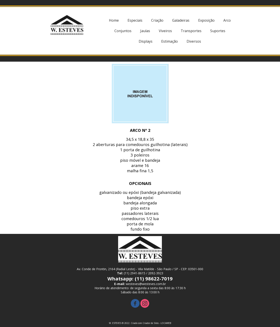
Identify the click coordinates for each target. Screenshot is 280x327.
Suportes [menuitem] (217, 30)
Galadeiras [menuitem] (180, 20)
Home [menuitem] (114, 20)
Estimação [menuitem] (169, 41)
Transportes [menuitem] (191, 30)
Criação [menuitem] (157, 20)
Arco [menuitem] (227, 20)
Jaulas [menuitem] (145, 30)
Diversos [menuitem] (194, 41)
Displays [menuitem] (145, 41)
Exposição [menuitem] (206, 20)
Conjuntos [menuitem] (122, 30)
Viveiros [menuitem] (165, 30)
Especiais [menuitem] (135, 20)
